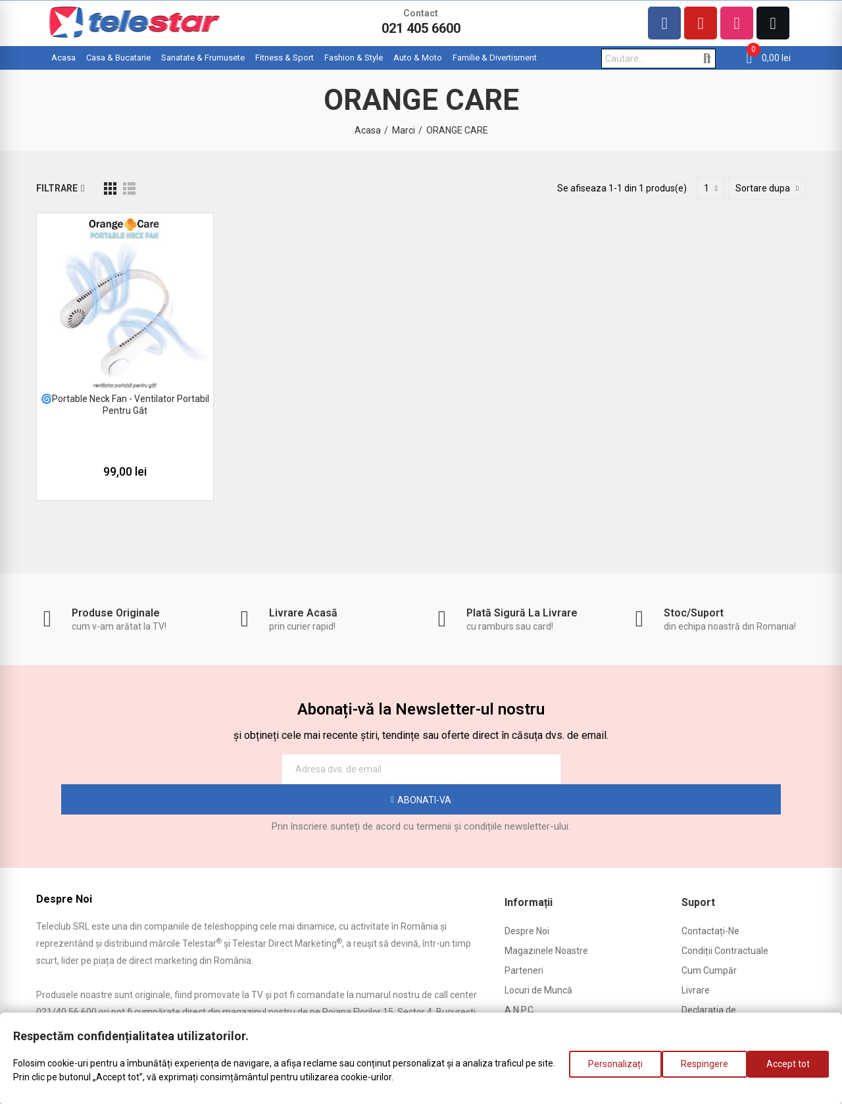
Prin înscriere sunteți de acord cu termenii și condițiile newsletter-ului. (421, 796)
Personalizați (602, 1070)
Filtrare (57, 188)
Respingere (698, 1070)
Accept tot (788, 1070)
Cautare (707, 58)
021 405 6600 (421, 28)
